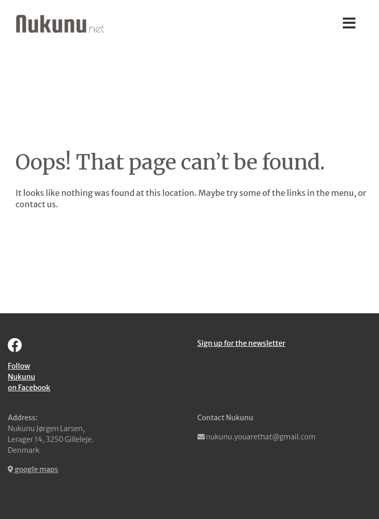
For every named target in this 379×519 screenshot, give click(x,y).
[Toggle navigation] (349, 24)
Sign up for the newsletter (241, 343)
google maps (33, 469)
